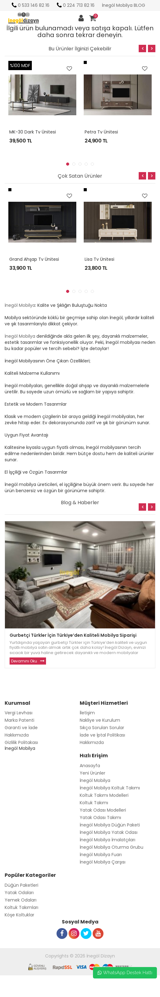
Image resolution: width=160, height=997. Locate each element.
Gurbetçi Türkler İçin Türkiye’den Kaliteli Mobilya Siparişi (73, 635)
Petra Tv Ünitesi (101, 132)
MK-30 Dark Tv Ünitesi (32, 132)
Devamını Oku (24, 661)
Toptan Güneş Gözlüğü (25, 994)
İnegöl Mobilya (20, 305)
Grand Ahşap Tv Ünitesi (34, 259)
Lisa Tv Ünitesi (99, 259)
